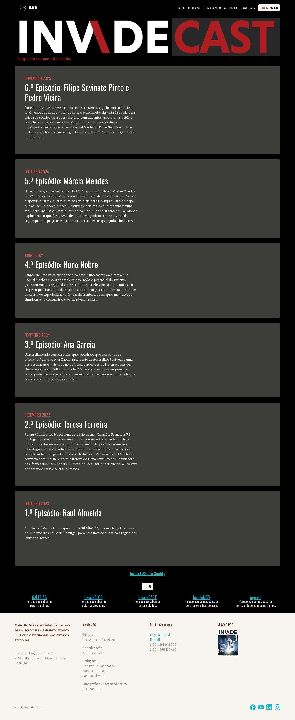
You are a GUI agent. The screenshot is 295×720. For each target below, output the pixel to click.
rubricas (194, 7)
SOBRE (181, 7)
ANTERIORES (230, 7)
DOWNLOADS (248, 7)
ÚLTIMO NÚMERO (212, 7)
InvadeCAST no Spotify (147, 573)
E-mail (155, 640)
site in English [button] (269, 8)
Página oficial (160, 635)
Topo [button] (147, 586)
